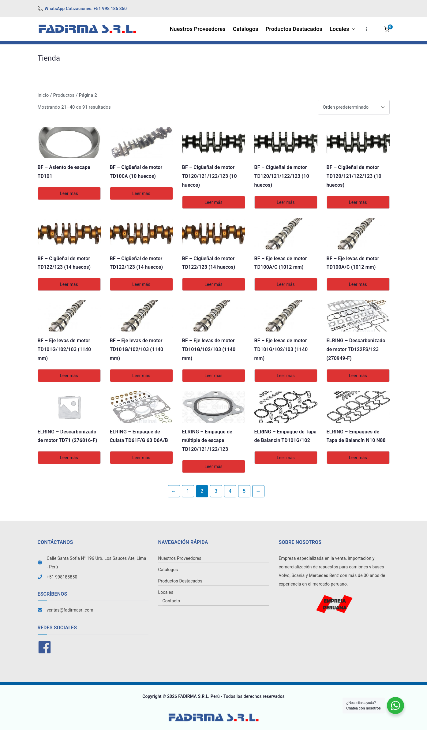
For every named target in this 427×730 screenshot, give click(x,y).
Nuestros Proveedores (198, 29)
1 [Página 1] (187, 491)
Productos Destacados (294, 29)
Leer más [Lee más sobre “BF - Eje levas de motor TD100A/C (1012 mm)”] (286, 284)
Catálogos (245, 29)
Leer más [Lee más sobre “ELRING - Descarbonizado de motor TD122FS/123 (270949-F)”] (358, 375)
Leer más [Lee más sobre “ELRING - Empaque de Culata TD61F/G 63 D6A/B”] (141, 457)
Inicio (43, 95)
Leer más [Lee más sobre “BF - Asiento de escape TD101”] (69, 193)
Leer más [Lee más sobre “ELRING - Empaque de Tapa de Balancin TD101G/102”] (286, 457)
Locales (342, 29)
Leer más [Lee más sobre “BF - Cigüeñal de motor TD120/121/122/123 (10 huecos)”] (213, 202)
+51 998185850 (62, 577)
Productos (64, 95)
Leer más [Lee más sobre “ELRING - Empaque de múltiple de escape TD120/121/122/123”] (213, 466)
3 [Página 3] (216, 491)
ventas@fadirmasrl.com (70, 610)
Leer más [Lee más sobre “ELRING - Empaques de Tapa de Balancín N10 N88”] (358, 457)
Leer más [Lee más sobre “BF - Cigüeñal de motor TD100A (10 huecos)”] (141, 193)
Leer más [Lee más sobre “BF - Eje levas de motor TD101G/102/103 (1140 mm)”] (69, 375)
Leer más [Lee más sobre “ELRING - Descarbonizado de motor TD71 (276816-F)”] (69, 457)
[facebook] (45, 647)
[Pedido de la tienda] (354, 107)
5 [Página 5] (244, 491)
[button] (352, 29)
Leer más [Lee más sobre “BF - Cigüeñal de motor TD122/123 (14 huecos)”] (69, 284)
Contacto (171, 600)
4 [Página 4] (230, 491)
